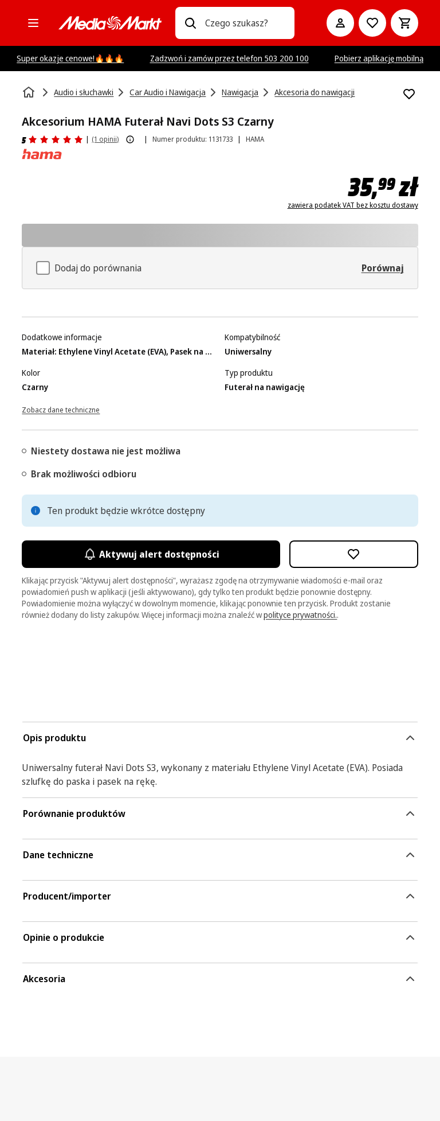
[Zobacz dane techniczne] (61, 409)
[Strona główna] (30, 92)
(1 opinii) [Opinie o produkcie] (105, 139)
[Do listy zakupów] (372, 23)
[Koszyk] (404, 23)
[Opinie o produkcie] (52, 139)
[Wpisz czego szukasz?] (190, 23)
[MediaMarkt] (110, 23)
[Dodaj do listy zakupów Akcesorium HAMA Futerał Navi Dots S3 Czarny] (409, 94)
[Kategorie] (33, 23)
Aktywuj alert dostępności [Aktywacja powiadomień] (151, 554)
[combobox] (245, 23)
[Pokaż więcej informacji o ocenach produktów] (130, 139)
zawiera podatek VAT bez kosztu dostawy (353, 205)
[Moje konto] (340, 23)
